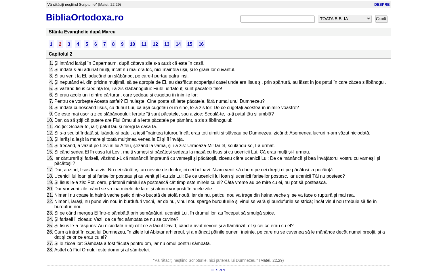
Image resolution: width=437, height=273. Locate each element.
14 (178, 44)
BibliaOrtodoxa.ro (85, 17)
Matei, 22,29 (271, 260)
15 (189, 44)
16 (201, 44)
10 (132, 44)
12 (155, 44)
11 (143, 44)
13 (166, 44)
